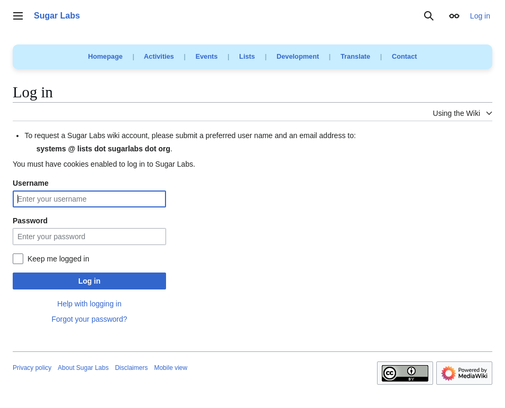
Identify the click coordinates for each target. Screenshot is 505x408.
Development (298, 56)
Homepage (105, 56)
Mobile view (170, 367)
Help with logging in (89, 304)
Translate (355, 56)
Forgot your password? (89, 319)
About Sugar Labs (83, 367)
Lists (247, 56)
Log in (89, 281)
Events (207, 56)
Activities (159, 56)
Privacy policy (32, 367)
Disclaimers (131, 367)
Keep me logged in (58, 259)
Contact (404, 56)
